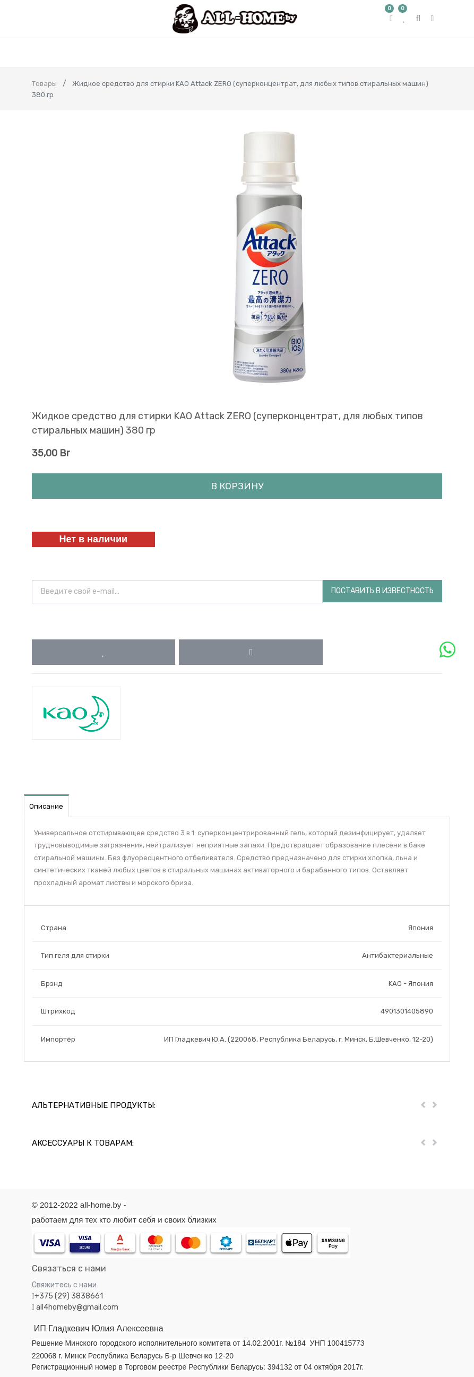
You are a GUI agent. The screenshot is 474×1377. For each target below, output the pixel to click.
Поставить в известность (382, 590)
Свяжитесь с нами (64, 1284)
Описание (46, 806)
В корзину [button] (237, 486)
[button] (104, 652)
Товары (44, 84)
